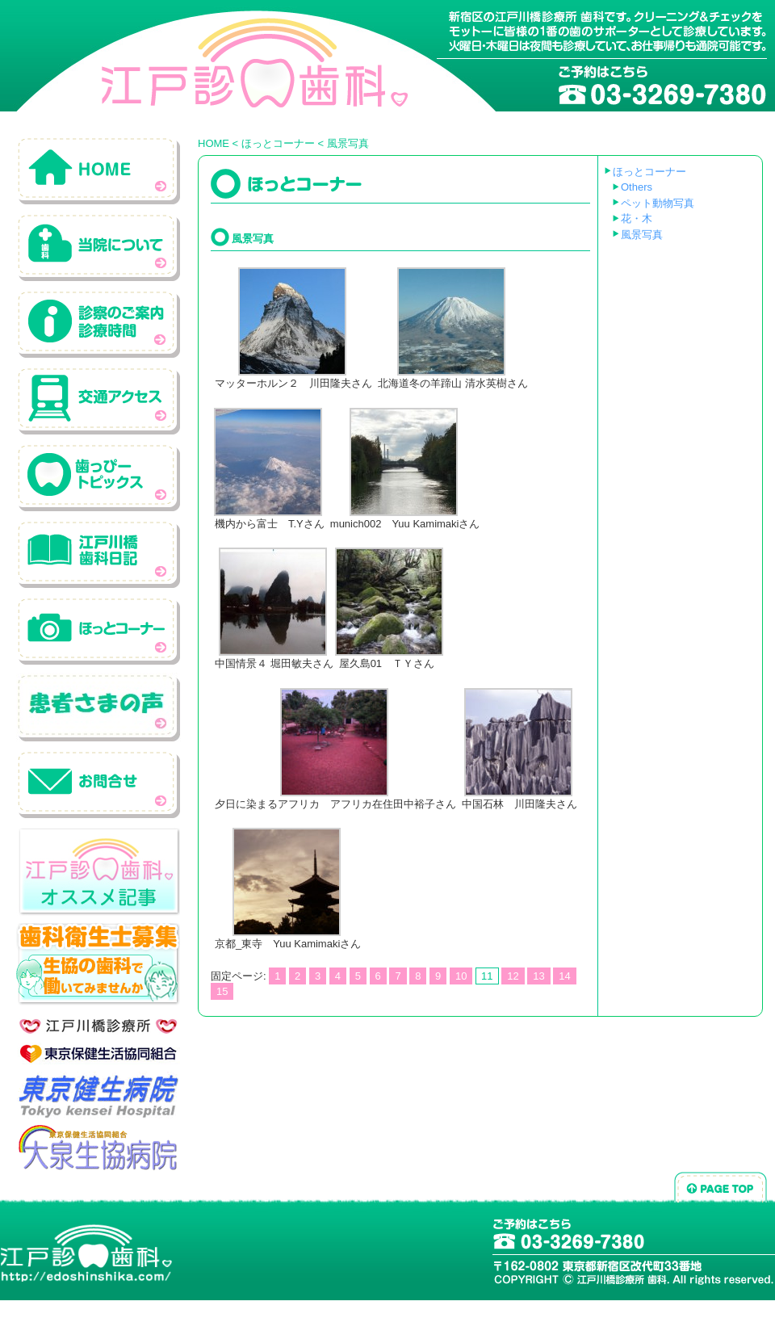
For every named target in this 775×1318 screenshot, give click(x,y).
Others (636, 187)
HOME (213, 143)
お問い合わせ (98, 783)
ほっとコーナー (278, 143)
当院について (98, 246)
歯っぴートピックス (98, 477)
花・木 (636, 218)
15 (222, 991)
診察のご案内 (98, 323)
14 (564, 976)
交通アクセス (98, 400)
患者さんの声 (98, 707)
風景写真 (642, 235)
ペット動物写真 (657, 203)
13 (538, 976)
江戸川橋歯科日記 (98, 553)
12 (512, 976)
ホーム (98, 170)
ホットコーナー (98, 630)
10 (461, 976)
